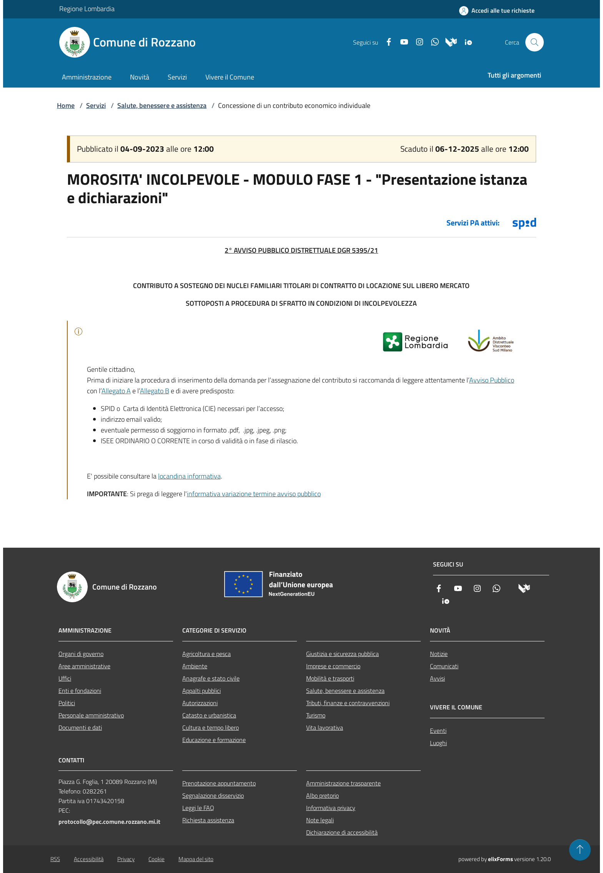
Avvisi (437, 678)
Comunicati (444, 666)
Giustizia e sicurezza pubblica (342, 653)
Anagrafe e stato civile (211, 678)
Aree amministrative (84, 666)
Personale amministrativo (91, 715)
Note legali (320, 820)
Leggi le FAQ (198, 807)
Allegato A (116, 391)
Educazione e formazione (214, 739)
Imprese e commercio (333, 666)
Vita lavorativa (324, 727)
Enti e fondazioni (79, 690)
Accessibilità (88, 859)
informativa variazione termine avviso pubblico (254, 494)
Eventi (438, 730)
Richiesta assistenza (208, 820)
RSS (55, 859)
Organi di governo (80, 653)
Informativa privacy (330, 807)
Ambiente (194, 666)
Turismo (315, 715)
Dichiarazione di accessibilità (342, 832)
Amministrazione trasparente (343, 783)
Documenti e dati (80, 727)
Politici (66, 702)
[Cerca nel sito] (534, 42)
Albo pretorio (322, 795)
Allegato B (154, 391)
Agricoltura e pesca (206, 653)
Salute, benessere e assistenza (162, 105)
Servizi (96, 105)
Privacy (126, 859)
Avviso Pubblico (491, 380)
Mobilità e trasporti (330, 678)
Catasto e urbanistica (209, 715)
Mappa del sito (195, 859)
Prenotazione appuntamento (219, 783)
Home (66, 105)
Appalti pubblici (201, 690)
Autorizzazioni (200, 702)
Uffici (64, 678)
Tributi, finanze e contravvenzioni (348, 702)
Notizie (439, 653)
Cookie (156, 859)
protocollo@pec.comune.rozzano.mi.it (109, 821)
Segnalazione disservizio (213, 795)
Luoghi (438, 742)
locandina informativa (189, 476)
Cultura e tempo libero (210, 727)
